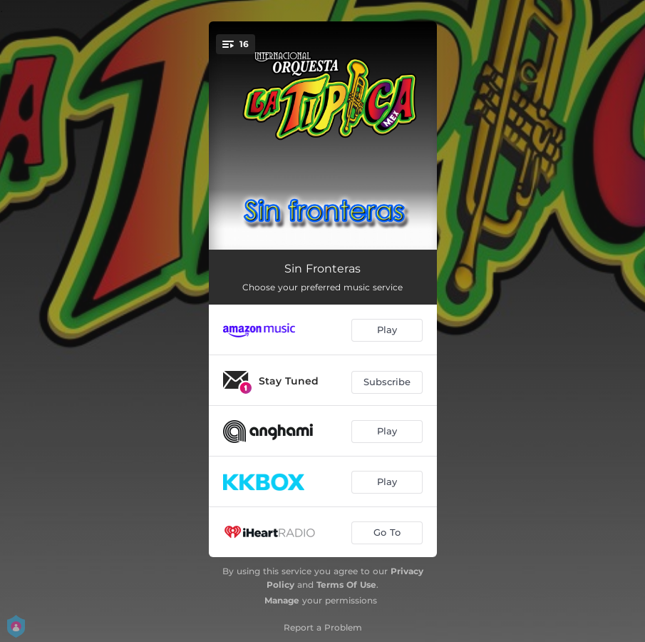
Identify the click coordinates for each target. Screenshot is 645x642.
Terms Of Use (346, 584)
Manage (281, 600)
